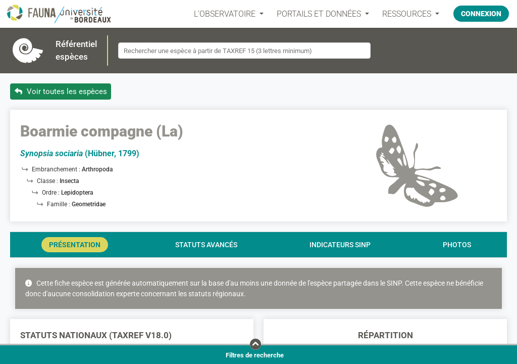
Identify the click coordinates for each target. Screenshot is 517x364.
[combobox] (244, 50)
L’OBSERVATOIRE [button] (225, 14)
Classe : (48, 181)
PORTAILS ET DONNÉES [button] (320, 14)
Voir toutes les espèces (61, 91)
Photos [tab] (457, 245)
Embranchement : (57, 169)
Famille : (59, 204)
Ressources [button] (407, 14)
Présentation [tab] (74, 245)
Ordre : (51, 192)
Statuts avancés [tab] (206, 245)
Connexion (481, 14)
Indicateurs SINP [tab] (340, 245)
